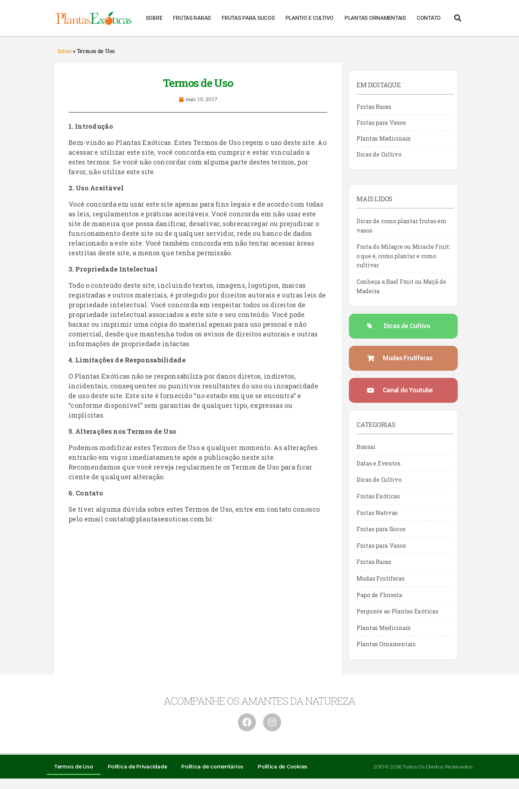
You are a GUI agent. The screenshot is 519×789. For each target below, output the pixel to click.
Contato (429, 18)
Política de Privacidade (137, 766)
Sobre (154, 18)
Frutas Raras (192, 18)
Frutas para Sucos (248, 18)
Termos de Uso (73, 766)
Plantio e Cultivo (309, 18)
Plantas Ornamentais (375, 18)
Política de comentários (212, 766)
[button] (458, 18)
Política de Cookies (282, 766)
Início (64, 51)
